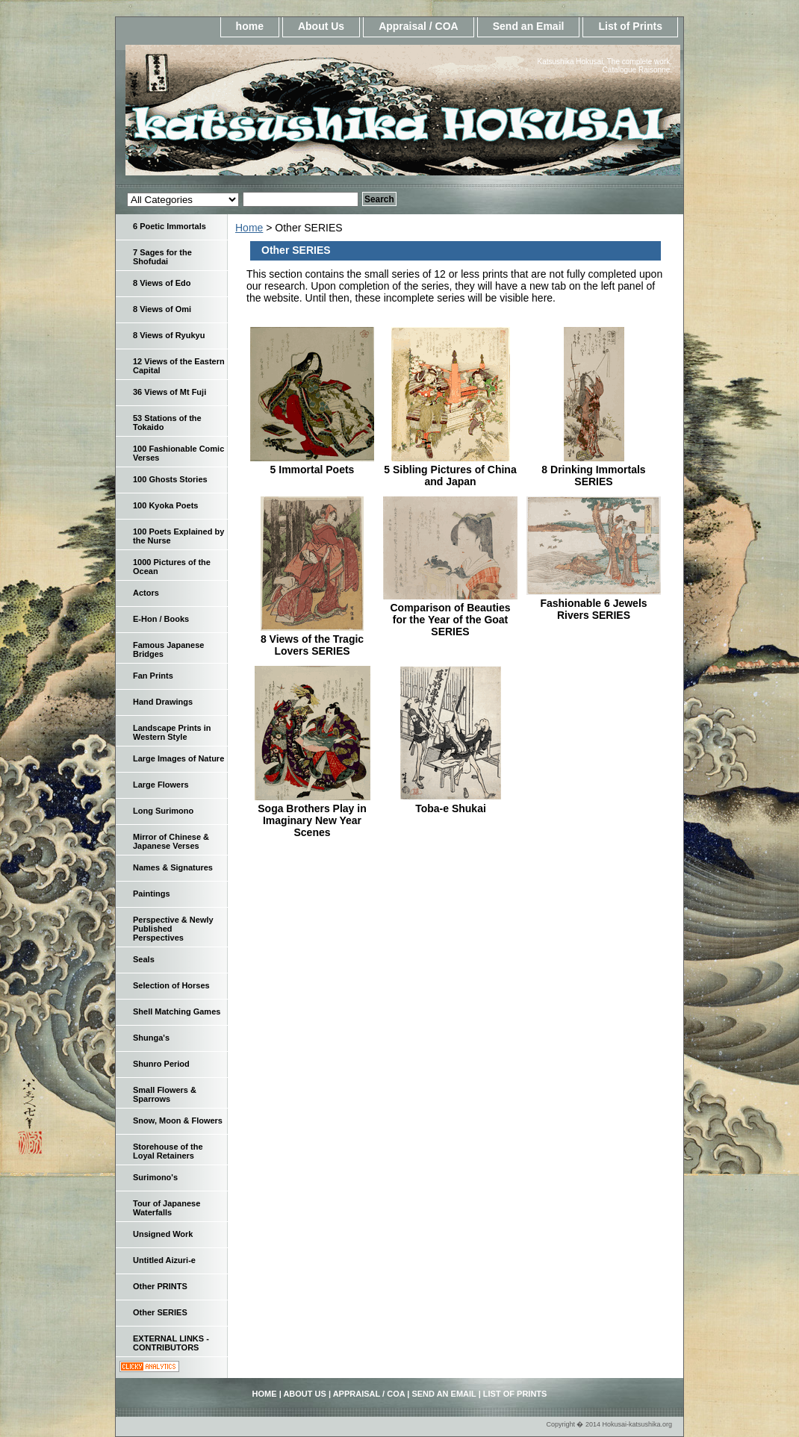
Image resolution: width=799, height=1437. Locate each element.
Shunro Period (161, 1063)
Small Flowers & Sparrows (164, 1094)
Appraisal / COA (418, 26)
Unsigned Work (163, 1233)
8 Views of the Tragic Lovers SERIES (312, 645)
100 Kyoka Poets (165, 505)
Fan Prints (153, 675)
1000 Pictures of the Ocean (172, 567)
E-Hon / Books (161, 618)
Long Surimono (163, 810)
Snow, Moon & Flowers (178, 1120)
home (250, 26)
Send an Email (529, 26)
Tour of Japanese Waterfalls (166, 1208)
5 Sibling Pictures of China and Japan (450, 475)
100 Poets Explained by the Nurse (178, 536)
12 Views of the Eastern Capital (179, 366)
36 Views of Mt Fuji (169, 391)
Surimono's (155, 1177)
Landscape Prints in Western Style (172, 732)
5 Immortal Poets (312, 470)
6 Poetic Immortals (169, 226)
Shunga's (151, 1037)
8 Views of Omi (162, 309)
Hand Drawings (163, 701)
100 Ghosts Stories (170, 479)
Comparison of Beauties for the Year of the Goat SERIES (450, 620)
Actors (146, 592)
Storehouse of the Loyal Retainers (168, 1151)
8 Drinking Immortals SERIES (593, 475)
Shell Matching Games (176, 1011)
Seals (144, 959)
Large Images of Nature (178, 758)
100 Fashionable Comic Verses (178, 453)
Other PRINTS (160, 1286)
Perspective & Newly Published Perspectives (173, 928)
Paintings (151, 893)
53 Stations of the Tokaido (167, 422)
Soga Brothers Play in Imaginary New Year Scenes (312, 820)
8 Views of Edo (161, 282)
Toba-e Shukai (450, 808)
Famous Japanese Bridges (168, 649)
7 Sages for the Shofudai (162, 257)
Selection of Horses (171, 985)
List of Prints (630, 26)
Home (249, 228)
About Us (321, 26)
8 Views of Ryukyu (169, 335)
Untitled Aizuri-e (164, 1260)
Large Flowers (161, 784)
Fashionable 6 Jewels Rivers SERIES (593, 609)
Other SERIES (160, 1312)
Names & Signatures (173, 867)
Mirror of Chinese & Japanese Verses (171, 841)
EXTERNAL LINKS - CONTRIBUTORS (171, 1343)
